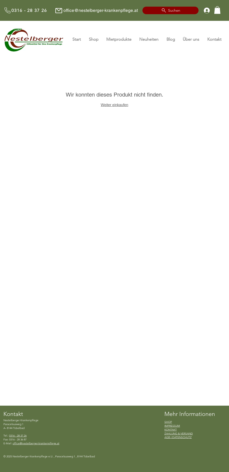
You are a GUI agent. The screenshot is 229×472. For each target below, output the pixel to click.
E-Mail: (31, 443)
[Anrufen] (7, 10)
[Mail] (58, 11)
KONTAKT (170, 429)
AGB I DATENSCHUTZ (178, 437)
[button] (217, 10)
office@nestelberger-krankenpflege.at (100, 10)
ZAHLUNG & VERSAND (178, 433)
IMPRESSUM (172, 425)
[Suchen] (170, 10)
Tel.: (15, 435)
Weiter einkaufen (114, 105)
